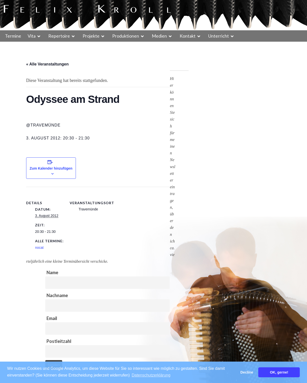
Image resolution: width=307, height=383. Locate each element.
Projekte (91, 36)
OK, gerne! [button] (279, 372)
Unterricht (218, 36)
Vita (32, 36)
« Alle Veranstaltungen (47, 64)
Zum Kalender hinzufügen (51, 168)
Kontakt (188, 36)
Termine (13, 36)
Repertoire (59, 36)
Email (52, 318)
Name (52, 272)
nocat (39, 248)
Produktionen (125, 36)
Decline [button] (246, 372)
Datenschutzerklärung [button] (151, 375)
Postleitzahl (59, 341)
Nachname (57, 295)
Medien (159, 36)
